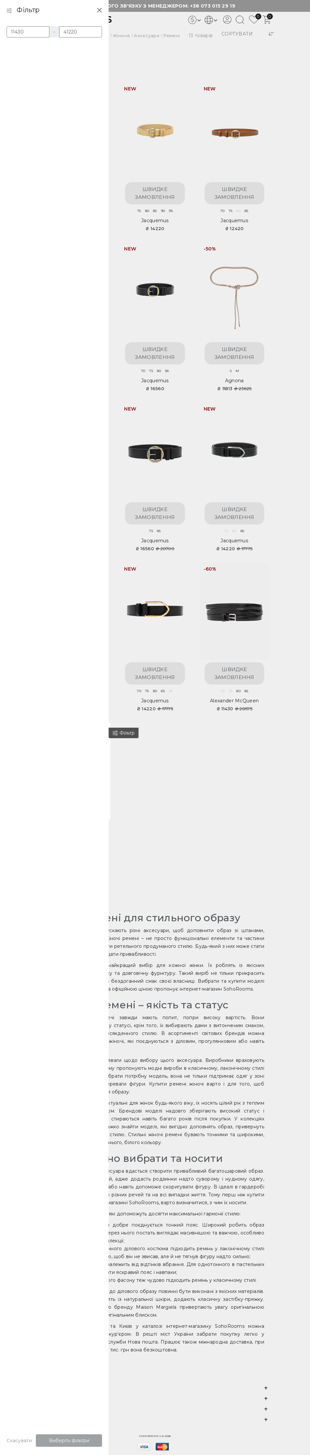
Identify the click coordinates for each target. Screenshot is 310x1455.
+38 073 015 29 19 (212, 6)
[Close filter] (98, 10)
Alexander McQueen (234, 701)
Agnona (234, 381)
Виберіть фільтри (68, 1440)
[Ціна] (26, 31)
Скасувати (18, 1440)
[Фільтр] (123, 733)
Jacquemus (155, 220)
